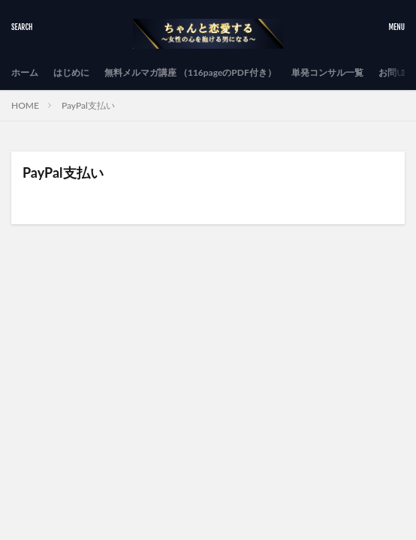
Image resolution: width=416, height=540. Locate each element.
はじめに (71, 72)
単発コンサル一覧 (327, 72)
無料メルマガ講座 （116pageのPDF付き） (190, 72)
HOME (25, 105)
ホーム (24, 72)
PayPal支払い (88, 105)
